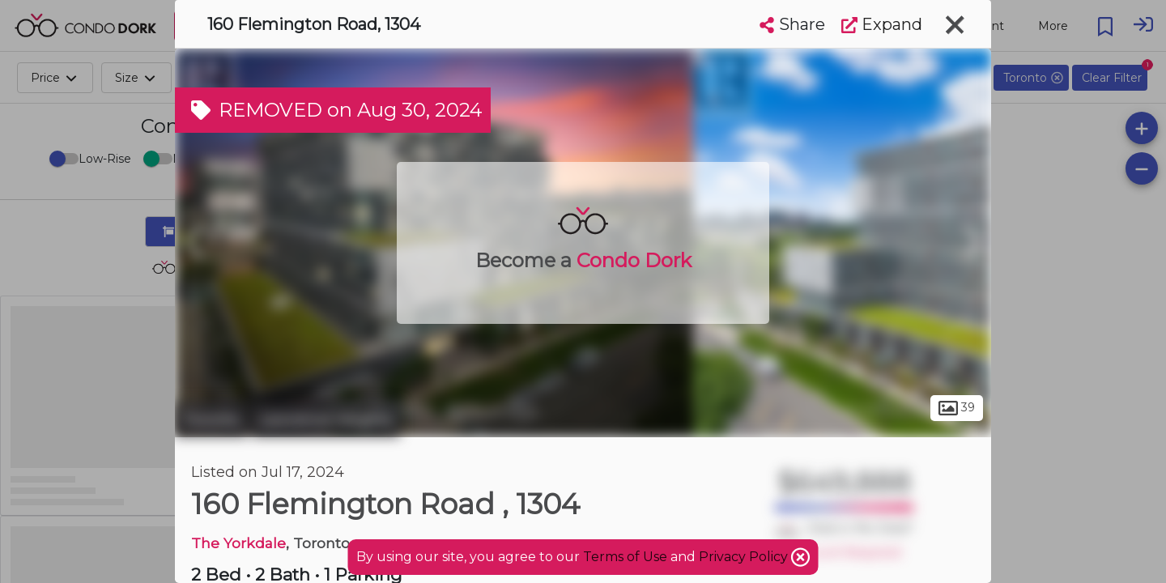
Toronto (211, 419)
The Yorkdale (238, 542)
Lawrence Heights (326, 419)
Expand (881, 24)
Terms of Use (625, 556)
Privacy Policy (745, 556)
